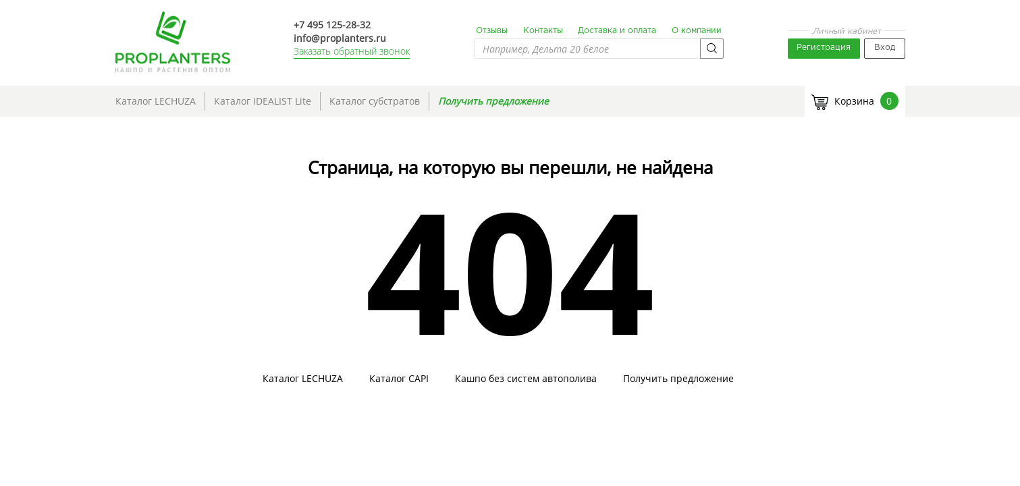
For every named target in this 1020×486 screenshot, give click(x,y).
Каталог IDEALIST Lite (262, 100)
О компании (697, 30)
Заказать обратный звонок (352, 51)
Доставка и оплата (617, 30)
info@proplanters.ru (340, 38)
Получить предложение (493, 100)
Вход (884, 47)
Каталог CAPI (399, 378)
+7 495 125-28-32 (332, 24)
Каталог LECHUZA (155, 100)
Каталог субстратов (374, 100)
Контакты (543, 30)
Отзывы (492, 30)
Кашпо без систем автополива (526, 378)
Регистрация (824, 47)
